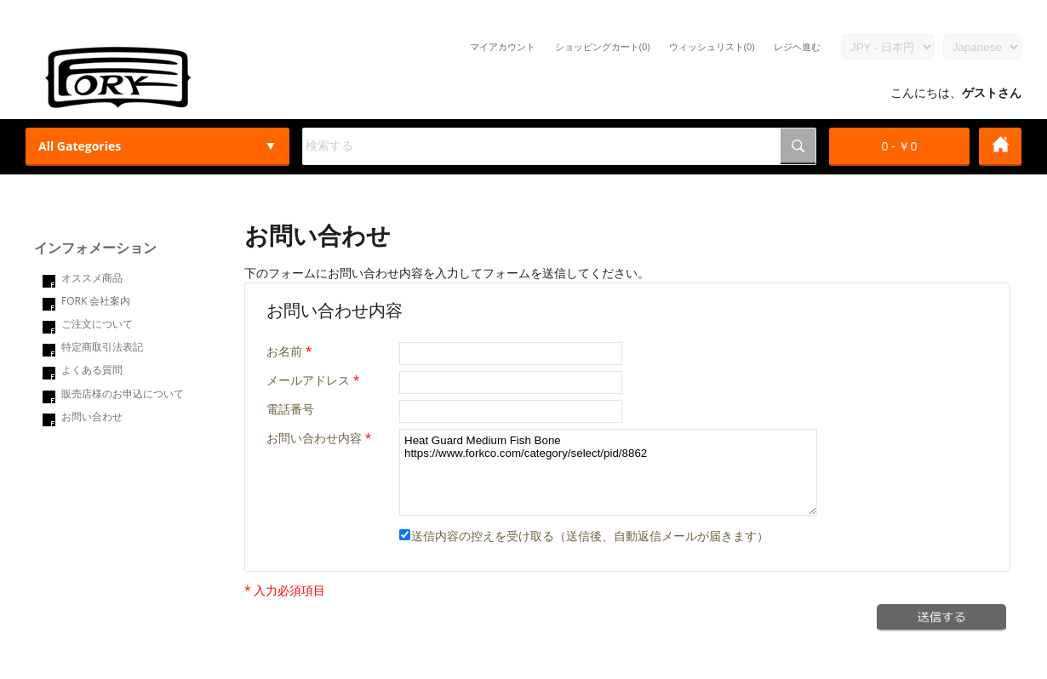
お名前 (284, 351)
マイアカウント (502, 46)
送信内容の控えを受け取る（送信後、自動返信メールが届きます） (584, 536)
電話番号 (290, 409)
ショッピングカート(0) (602, 46)
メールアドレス (308, 380)
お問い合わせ (92, 416)
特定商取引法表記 (102, 347)
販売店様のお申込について (122, 393)
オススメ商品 (92, 278)
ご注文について (97, 324)
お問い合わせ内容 (314, 438)
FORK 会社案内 (95, 301)
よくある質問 (92, 369)
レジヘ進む (797, 46)
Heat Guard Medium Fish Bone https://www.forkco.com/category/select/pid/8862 (608, 472)
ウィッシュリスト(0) (712, 46)
